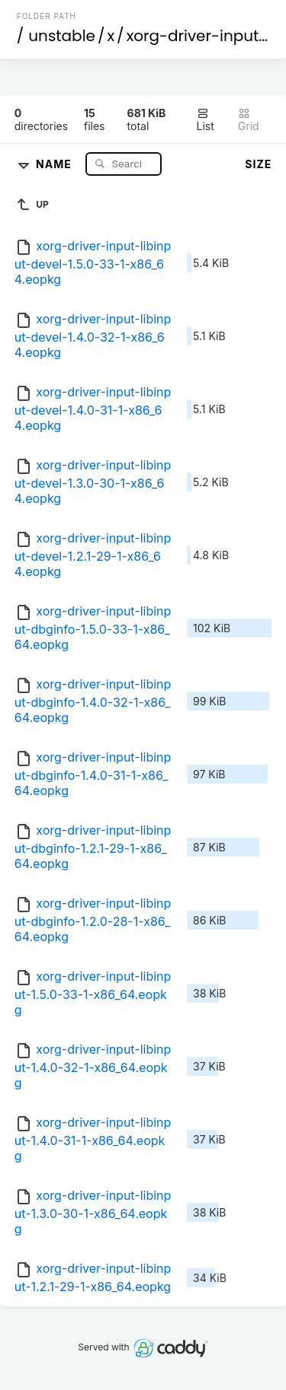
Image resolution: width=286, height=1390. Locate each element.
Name (55, 163)
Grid (248, 119)
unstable (61, 35)
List (205, 119)
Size (258, 163)
